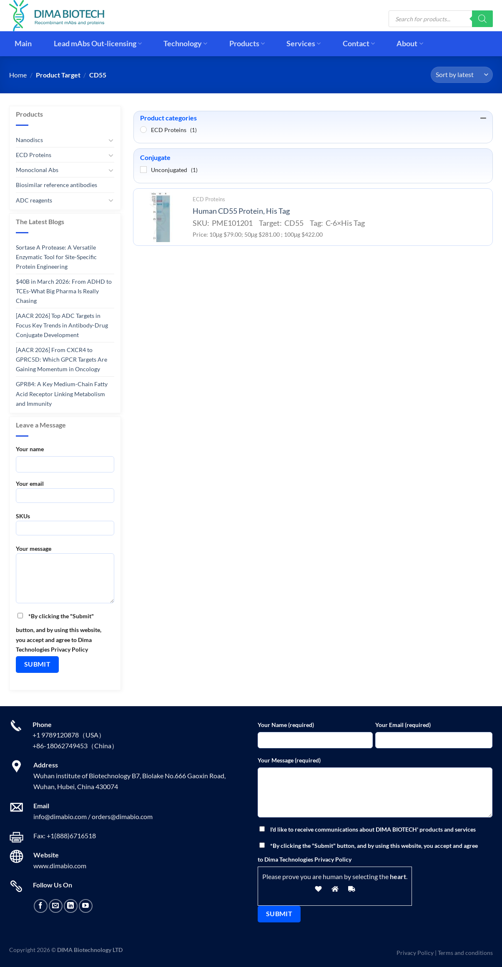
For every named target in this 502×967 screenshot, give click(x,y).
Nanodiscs (29, 139)
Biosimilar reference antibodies (56, 184)
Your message (65, 577)
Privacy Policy (415, 952)
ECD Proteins (33, 154)
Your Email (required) (403, 724)
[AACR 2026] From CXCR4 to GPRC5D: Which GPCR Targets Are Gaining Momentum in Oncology (61, 359)
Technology (185, 43)
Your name (30, 448)
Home (18, 75)
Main (23, 43)
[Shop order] (462, 75)
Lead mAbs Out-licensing (98, 43)
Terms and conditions (465, 952)
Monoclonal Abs (37, 169)
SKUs (65, 526)
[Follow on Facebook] (41, 906)
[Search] (482, 18)
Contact (359, 43)
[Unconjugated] (143, 169)
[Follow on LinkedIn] (71, 906)
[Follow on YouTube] (86, 906)
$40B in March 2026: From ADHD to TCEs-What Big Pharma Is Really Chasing (64, 291)
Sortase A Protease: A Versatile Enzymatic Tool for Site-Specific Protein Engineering (56, 257)
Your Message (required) (289, 760)
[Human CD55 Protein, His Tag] (160, 217)
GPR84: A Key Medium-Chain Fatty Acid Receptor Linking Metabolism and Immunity (62, 393)
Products (247, 43)
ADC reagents (34, 199)
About (410, 43)
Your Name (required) (286, 724)
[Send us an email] (56, 906)
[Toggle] (111, 140)
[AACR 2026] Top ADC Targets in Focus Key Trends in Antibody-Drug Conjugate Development (62, 325)
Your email (65, 494)
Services (303, 43)
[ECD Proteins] (143, 129)
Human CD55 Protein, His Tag (241, 211)
